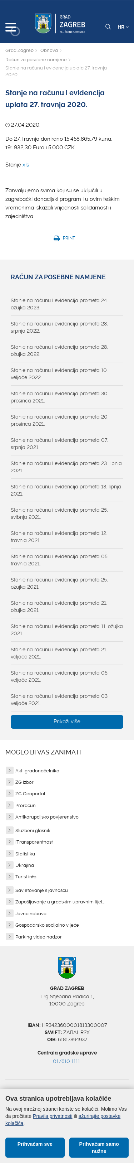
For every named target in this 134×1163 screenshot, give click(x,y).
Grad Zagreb (19, 50)
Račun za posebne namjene (36, 59)
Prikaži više (67, 721)
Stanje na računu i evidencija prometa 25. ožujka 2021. (59, 583)
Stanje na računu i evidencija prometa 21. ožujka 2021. (59, 606)
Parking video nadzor (38, 937)
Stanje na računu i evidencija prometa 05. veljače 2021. (60, 676)
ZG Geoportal (30, 793)
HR (123, 27)
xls (26, 164)
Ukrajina (24, 865)
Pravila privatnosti (53, 1116)
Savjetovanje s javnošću (41, 890)
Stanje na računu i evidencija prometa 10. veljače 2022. (59, 373)
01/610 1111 (66, 1061)
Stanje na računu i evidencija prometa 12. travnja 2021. (59, 536)
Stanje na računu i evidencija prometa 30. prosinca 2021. (60, 397)
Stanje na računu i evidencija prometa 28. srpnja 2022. (59, 327)
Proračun (25, 805)
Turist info (25, 876)
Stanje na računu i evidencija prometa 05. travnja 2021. (60, 560)
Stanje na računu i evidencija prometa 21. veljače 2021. (59, 653)
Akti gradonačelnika (37, 770)
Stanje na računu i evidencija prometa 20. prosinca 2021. (60, 420)
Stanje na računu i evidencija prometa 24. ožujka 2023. (59, 304)
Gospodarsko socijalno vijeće (47, 925)
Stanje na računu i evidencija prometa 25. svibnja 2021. (59, 513)
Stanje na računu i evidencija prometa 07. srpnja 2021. (59, 443)
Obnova (49, 50)
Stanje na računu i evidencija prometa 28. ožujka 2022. (59, 350)
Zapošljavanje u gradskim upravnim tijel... (59, 901)
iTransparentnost (34, 842)
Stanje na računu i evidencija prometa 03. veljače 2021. (60, 699)
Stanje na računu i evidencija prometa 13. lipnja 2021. (66, 490)
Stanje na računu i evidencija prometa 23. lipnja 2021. (66, 466)
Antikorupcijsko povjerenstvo (47, 817)
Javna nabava (30, 913)
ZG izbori (25, 782)
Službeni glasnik (32, 830)
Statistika (25, 853)
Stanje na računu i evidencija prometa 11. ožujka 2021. (67, 629)
